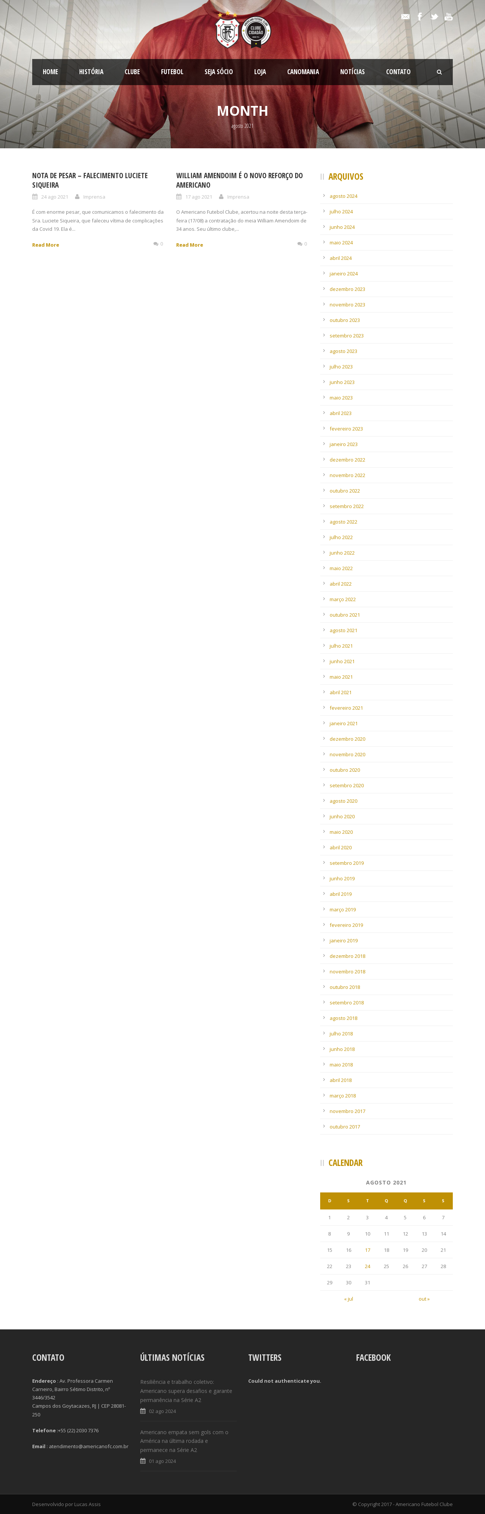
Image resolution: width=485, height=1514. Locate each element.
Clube (132, 71)
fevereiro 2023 (346, 428)
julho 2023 (341, 366)
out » (424, 1298)
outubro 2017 (345, 1126)
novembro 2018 (347, 971)
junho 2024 (342, 227)
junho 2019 (342, 878)
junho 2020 (342, 816)
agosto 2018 (343, 1018)
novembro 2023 (347, 304)
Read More (45, 244)
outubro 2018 (345, 987)
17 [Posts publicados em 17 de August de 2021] (367, 1250)
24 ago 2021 (54, 196)
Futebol (172, 71)
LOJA (260, 71)
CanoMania (303, 71)
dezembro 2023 (347, 289)
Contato (398, 71)
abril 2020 (341, 847)
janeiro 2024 (344, 273)
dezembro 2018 (347, 956)
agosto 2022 (343, 521)
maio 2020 (341, 832)
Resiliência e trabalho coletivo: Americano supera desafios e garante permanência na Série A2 (186, 1391)
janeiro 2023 (344, 444)
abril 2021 (341, 692)
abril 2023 (341, 413)
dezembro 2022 (347, 459)
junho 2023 (342, 382)
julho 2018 (341, 1033)
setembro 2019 (347, 863)
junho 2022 (342, 552)
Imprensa (94, 196)
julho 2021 (341, 645)
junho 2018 (342, 1049)
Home (50, 71)
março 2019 (343, 909)
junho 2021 (342, 661)
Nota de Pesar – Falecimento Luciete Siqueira (90, 180)
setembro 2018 (347, 1002)
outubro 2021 (345, 614)
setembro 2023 (347, 335)
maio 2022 (341, 568)
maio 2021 (341, 676)
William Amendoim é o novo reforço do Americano (239, 180)
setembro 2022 (347, 506)
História (91, 71)
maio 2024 (341, 242)
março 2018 (343, 1095)
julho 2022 (341, 537)
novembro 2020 (347, 754)
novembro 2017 (347, 1111)
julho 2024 (341, 211)
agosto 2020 (343, 800)
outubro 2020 (345, 769)
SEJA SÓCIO (219, 71)
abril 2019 (341, 894)
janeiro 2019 (344, 940)
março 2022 (343, 599)
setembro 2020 (347, 785)
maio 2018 (341, 1064)
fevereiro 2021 (346, 707)
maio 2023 (341, 397)
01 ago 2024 (162, 1461)
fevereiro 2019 (346, 925)
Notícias (352, 71)
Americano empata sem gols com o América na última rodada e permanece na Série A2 (184, 1441)
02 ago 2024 (162, 1411)
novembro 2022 (347, 475)
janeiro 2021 (344, 723)
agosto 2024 (343, 196)
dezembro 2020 (347, 738)
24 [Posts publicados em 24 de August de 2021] (367, 1266)
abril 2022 (341, 583)
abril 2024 (341, 258)
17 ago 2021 (198, 196)
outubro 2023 (345, 320)
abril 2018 (341, 1080)
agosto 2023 (343, 351)
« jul (348, 1298)
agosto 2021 (343, 630)
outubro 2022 (345, 490)
